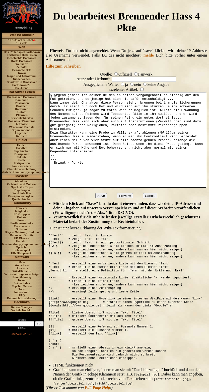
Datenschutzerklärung (22, 298)
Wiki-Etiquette (22, 271)
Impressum (21, 292)
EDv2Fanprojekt (21, 253)
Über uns (22, 268)
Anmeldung (23, 28)
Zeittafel (21, 67)
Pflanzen (22, 115)
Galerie (22, 217)
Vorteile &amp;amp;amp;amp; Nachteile (28, 172)
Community (22, 203)
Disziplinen (21, 154)
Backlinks (22, 302)
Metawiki (22, 257)
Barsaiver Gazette (22, 235)
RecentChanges (22, 307)
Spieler (22, 140)
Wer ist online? (22, 35)
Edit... (22, 327)
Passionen (22, 103)
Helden (21, 145)
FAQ (22, 295)
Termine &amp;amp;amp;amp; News (26, 244)
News (21, 280)
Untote (21, 112)
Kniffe (22, 160)
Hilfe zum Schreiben (63, 66)
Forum (22, 220)
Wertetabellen (22, 193)
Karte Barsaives (22, 61)
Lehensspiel (22, 250)
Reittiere (22, 136)
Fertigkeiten (22, 163)
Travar (22, 73)
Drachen (22, 106)
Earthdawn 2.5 (21, 85)
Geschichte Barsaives (21, 58)
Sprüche (22, 247)
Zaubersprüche (22, 166)
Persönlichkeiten (22, 118)
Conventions (22, 226)
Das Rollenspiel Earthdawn (22, 52)
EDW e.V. (22, 208)
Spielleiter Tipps (22, 187)
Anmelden (22, 265)
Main (22, 262)
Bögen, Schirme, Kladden (22, 232)
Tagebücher (22, 151)
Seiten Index (22, 283)
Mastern (21, 176)
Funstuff (22, 241)
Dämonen (21, 100)
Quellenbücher (22, 199)
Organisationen (22, 130)
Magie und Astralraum (21, 76)
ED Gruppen (22, 214)
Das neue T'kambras (21, 121)
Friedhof (22, 148)
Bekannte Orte (21, 70)
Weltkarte (22, 64)
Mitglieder (22, 211)
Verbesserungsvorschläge (21, 274)
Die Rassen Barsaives (21, 97)
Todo (22, 289)
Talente (22, 157)
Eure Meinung (22, 277)
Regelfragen (22, 190)
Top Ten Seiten (22, 286)
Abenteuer (22, 181)
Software (22, 229)
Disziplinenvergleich (21, 196)
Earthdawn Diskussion (22, 55)
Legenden (22, 133)
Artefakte (22, 124)
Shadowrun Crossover (22, 82)
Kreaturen (22, 109)
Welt (21, 47)
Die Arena (21, 88)
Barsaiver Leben (22, 92)
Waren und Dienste (21, 127)
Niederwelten (22, 79)
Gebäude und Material (22, 184)
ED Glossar (21, 238)
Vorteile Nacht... (21, 310)
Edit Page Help (97, 387)
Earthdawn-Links (22, 223)
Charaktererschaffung (21, 169)
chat (30, 40)
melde (149, 55)
